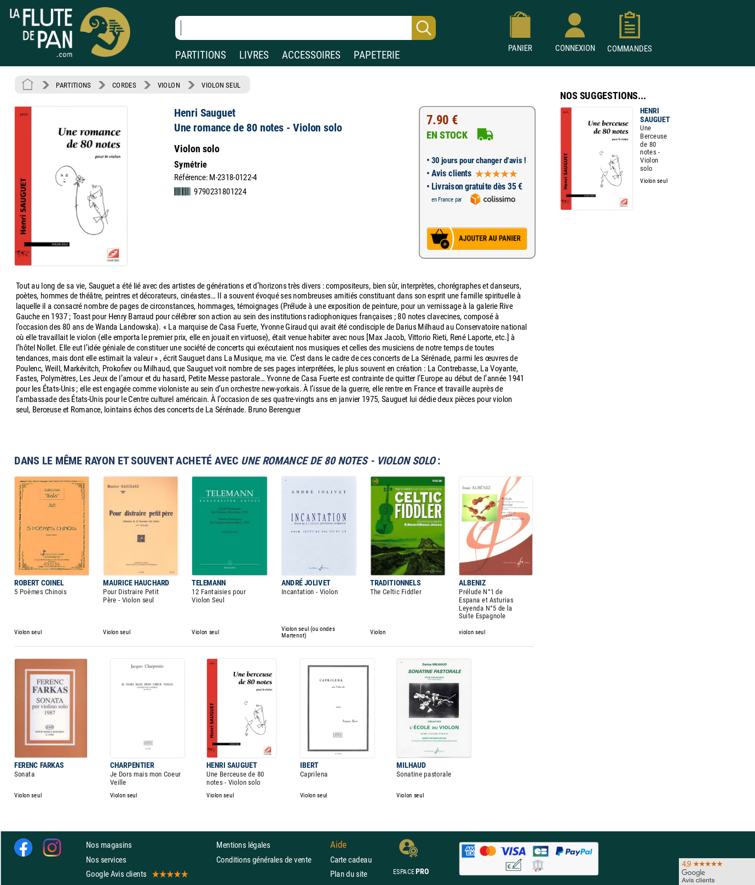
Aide (338, 845)
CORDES (124, 85)
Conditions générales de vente (270, 859)
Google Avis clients (136, 873)
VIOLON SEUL (220, 85)
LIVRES (254, 55)
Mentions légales (243, 844)
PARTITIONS (200, 55)
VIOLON (169, 85)
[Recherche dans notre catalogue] (305, 28)
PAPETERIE (377, 55)
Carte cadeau (351, 859)
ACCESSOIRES (311, 55)
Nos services (106, 859)
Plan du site (348, 873)
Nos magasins (109, 844)
